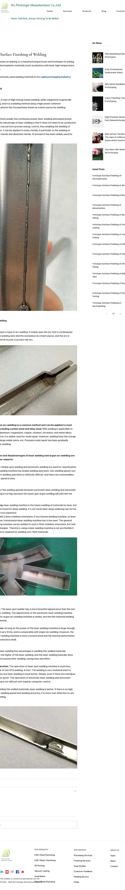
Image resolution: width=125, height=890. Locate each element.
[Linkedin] (1, 871)
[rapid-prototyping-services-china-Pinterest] (22, 871)
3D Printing (39, 865)
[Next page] (120, 314)
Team (112, 855)
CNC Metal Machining (44, 855)
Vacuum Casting (41, 871)
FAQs (76, 882)
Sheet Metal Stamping (44, 881)
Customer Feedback (83, 871)
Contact (114, 866)
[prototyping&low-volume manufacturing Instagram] (12, 871)
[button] (63, 11)
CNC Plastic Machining (45, 860)
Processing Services (83, 855)
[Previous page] (106, 314)
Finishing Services (82, 860)
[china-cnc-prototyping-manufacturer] (7, 871)
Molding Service (81, 876)
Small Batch (39, 876)
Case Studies (80, 866)
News (113, 861)
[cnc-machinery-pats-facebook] (17, 871)
